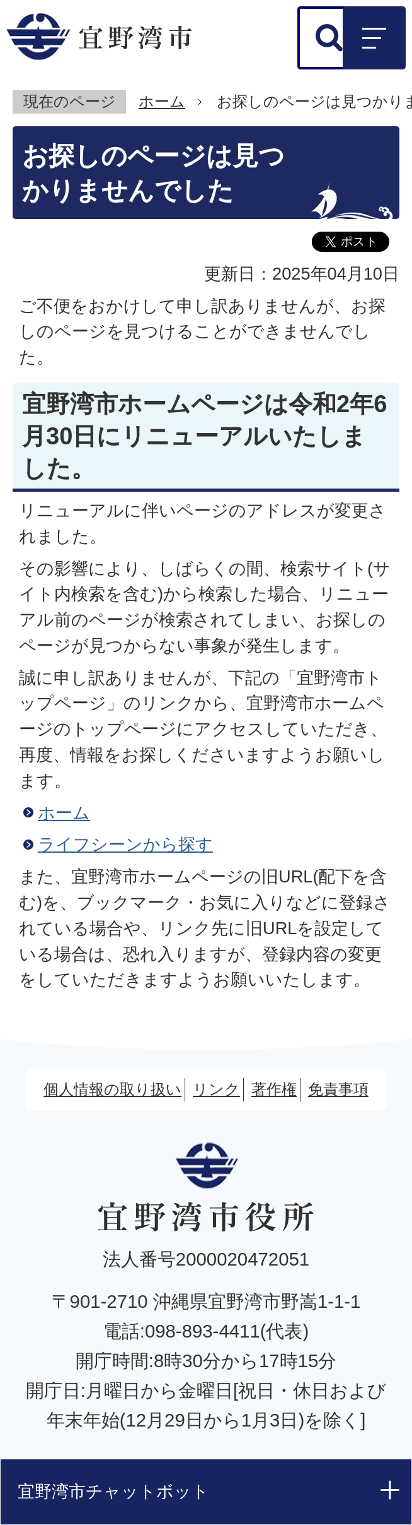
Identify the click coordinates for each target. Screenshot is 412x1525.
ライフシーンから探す (125, 844)
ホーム (162, 101)
